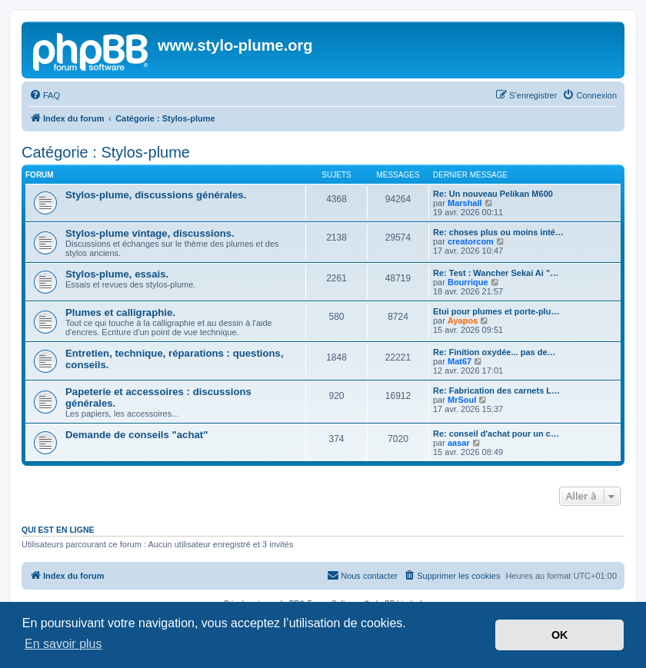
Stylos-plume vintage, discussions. (150, 233)
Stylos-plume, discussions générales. (155, 195)
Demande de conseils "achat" (136, 434)
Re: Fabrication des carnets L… (496, 390)
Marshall (465, 203)
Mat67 (459, 361)
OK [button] (559, 635)
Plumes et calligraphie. (120, 312)
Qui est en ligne (58, 529)
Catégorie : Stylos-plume (106, 152)
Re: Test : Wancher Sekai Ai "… (495, 273)
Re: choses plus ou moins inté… (498, 232)
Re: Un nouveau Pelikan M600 (493, 193)
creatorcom (471, 241)
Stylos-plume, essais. (116, 274)
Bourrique (468, 282)
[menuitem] (44, 95)
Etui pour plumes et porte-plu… (496, 311)
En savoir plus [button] (63, 643)
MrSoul (462, 399)
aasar (459, 442)
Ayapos (463, 320)
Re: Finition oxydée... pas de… (494, 352)
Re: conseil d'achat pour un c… (496, 433)
